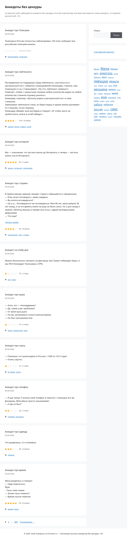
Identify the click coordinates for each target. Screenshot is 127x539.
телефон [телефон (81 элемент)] (103, 116)
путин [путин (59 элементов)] (112, 101)
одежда (11, 455)
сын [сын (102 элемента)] (96, 116)
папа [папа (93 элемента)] (96, 100)
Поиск (97, 30)
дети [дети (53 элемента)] (95, 86)
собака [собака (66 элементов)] (109, 113)
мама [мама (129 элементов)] (115, 93)
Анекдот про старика (16, 183)
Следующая (27, 522)
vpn (9, 279)
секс (20, 235)
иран (14, 279)
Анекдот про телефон (16, 387)
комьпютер (18, 330)
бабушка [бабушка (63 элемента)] (97, 77)
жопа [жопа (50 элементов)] (118, 90)
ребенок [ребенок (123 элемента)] (108, 104)
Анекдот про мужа (15, 294)
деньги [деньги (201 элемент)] (114, 81)
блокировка (13, 57)
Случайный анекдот (104, 52)
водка (16, 127)
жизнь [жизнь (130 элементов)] (112, 89)
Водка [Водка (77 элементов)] (96, 69)
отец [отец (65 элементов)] (119, 97)
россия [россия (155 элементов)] (98, 109)
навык (23, 127)
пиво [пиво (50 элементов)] (107, 101)
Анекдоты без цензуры (23, 7)
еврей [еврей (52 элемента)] (110, 86)
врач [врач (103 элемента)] (104, 77)
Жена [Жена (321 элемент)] (104, 68)
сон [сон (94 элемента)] (115, 113)
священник (13, 235)
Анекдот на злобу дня (16, 249)
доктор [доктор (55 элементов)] (100, 86)
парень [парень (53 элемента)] (102, 101)
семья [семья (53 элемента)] (96, 114)
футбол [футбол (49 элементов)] (110, 117)
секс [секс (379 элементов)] (114, 108)
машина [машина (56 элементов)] (97, 98)
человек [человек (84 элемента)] (117, 116)
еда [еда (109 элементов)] (115, 85)
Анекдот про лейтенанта (18, 71)
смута (18, 372)
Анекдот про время (15, 470)
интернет (18, 168)
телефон (11, 417)
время (10, 509)
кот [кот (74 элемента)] (95, 93)
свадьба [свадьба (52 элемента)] (106, 110)
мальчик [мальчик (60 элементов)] (107, 94)
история (11, 372)
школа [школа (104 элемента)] (97, 119)
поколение (27, 168)
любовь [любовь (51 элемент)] (100, 94)
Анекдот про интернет (17, 141)
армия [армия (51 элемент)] (116, 74)
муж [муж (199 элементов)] (104, 97)
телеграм (23, 57)
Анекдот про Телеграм (17, 30)
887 (16, 522)
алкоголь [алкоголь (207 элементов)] (106, 73)
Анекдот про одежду (16, 431)
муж (25, 330)
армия (10, 127)
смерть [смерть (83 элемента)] (102, 113)
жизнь (10, 168)
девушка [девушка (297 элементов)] (101, 81)
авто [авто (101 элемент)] (96, 73)
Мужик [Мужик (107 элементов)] (114, 68)
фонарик (20, 417)
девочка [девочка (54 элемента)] (111, 77)
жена (10, 330)
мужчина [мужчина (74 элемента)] (112, 97)
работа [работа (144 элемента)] (98, 104)
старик (26, 235)
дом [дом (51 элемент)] (105, 86)
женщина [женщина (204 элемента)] (100, 89)
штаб (29, 127)
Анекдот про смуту (15, 345)
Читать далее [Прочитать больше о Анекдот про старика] (11, 222)
